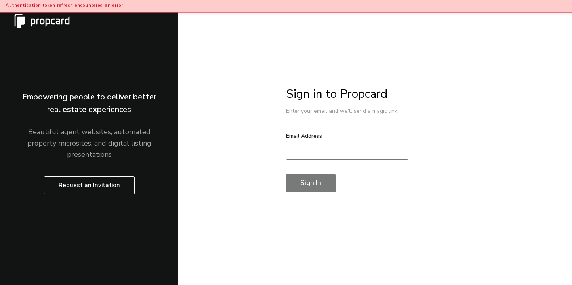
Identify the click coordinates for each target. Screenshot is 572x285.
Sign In (310, 183)
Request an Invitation (89, 185)
